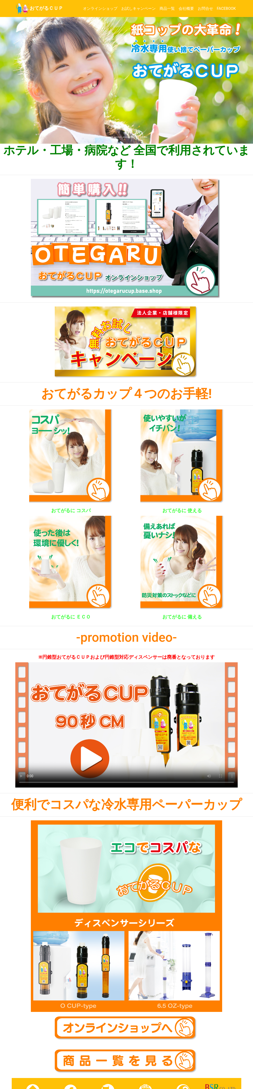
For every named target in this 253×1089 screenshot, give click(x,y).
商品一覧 (168, 8)
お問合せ (206, 8)
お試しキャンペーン (139, 8)
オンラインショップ (101, 8)
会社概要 (187, 8)
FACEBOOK (227, 8)
